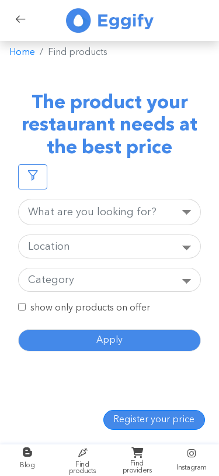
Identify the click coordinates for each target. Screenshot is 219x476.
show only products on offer (90, 308)
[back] (20, 20)
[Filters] (32, 176)
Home (22, 52)
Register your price (153, 420)
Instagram (191, 459)
